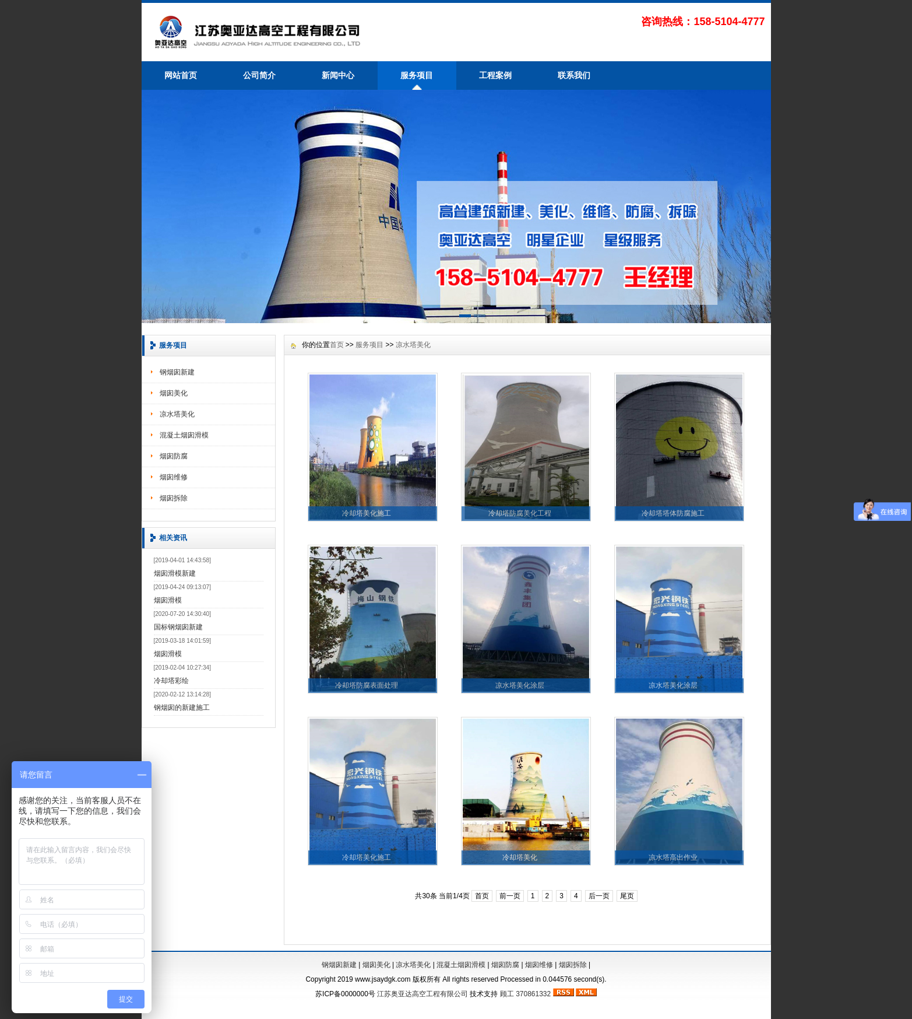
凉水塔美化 (177, 414)
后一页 (599, 896)
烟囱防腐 (174, 456)
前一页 (509, 896)
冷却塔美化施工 (366, 513)
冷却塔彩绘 (171, 681)
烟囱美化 (174, 393)
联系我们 (574, 75)
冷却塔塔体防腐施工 (673, 513)
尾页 (627, 896)
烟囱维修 (174, 477)
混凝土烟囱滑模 (184, 435)
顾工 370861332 (525, 994)
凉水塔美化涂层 (519, 685)
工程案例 (495, 75)
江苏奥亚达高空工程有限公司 (422, 994)
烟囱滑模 (168, 600)
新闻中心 (338, 75)
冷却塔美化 (519, 857)
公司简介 (259, 75)
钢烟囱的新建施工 (182, 707)
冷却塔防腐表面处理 (366, 685)
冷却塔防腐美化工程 (519, 513)
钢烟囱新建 (177, 372)
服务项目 (416, 75)
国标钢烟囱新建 (178, 627)
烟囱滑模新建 (175, 573)
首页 (337, 345)
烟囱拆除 (174, 498)
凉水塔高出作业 (673, 857)
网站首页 (180, 75)
